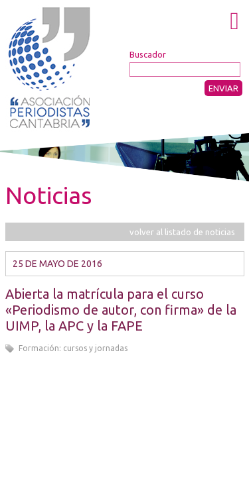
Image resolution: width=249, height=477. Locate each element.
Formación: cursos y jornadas (73, 348)
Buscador (147, 54)
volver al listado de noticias (182, 232)
